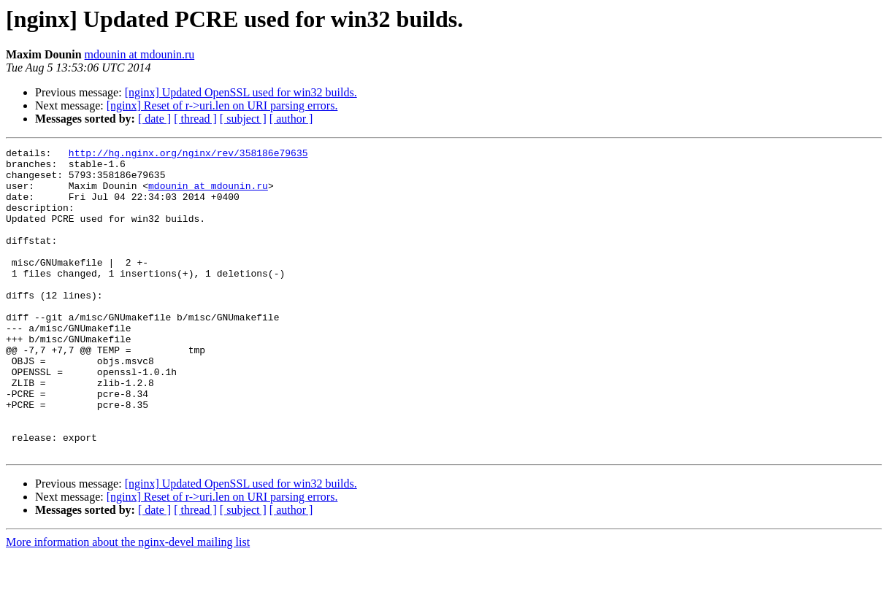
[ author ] (291, 118)
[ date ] (154, 118)
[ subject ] (243, 118)
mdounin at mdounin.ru (140, 54)
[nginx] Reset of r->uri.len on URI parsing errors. (222, 105)
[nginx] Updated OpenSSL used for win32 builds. (241, 92)
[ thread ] (195, 118)
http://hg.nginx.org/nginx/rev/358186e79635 (188, 154)
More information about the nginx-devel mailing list (128, 603)
